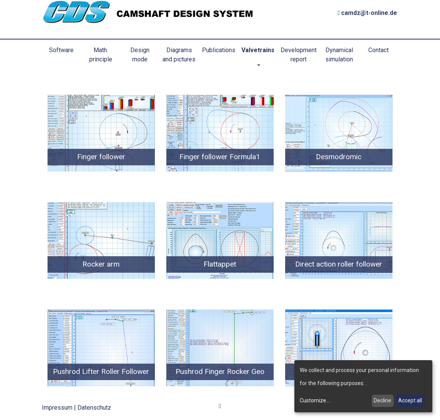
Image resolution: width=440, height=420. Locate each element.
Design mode (139, 54)
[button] (257, 65)
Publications (218, 50)
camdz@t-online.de (367, 12)
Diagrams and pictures (179, 54)
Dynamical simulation (339, 54)
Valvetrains (257, 50)
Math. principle (100, 54)
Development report (299, 54)
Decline (382, 400)
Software (61, 50)
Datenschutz (94, 407)
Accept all (410, 400)
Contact (378, 50)
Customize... (315, 400)
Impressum (57, 407)
